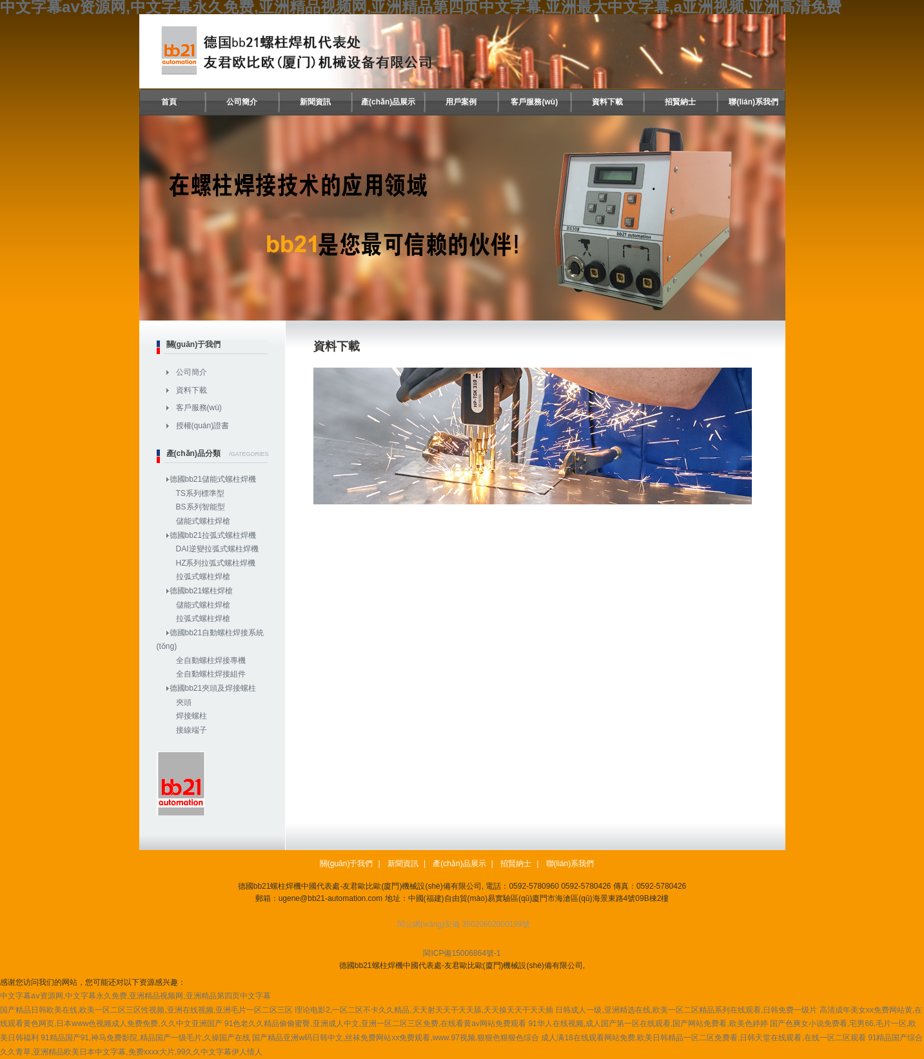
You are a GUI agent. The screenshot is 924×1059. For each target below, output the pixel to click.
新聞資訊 (315, 101)
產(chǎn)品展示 (388, 101)
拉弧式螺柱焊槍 (203, 576)
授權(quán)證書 (203, 425)
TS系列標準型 (200, 493)
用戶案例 (461, 101)
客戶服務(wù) (534, 101)
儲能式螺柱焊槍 (203, 521)
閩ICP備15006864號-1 (461, 953)
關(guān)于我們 (346, 863)
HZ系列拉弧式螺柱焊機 (216, 563)
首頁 (169, 101)
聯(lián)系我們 (753, 101)
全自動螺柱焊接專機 (211, 660)
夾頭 (184, 702)
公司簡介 (241, 101)
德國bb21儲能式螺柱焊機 (213, 479)
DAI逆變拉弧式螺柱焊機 (217, 548)
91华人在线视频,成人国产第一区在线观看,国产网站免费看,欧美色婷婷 (647, 1023)
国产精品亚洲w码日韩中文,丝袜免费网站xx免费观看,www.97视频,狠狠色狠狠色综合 (395, 1037)
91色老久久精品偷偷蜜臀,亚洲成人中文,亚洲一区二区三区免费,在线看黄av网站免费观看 (375, 1023)
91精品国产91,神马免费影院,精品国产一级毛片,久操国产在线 (145, 1037)
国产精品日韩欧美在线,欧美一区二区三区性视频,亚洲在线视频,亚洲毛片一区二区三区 (146, 1009)
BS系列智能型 (200, 506)
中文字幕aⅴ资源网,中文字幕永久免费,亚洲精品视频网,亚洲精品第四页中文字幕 (135, 995)
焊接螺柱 (191, 715)
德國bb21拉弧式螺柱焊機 (213, 535)
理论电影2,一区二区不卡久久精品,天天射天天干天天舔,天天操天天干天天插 (424, 1009)
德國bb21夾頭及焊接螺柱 (213, 688)
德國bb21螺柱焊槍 (201, 590)
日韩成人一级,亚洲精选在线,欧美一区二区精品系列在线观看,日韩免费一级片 (686, 1009)
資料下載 (607, 101)
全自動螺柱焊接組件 (211, 673)
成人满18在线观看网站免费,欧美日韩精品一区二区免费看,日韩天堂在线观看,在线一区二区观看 (703, 1037)
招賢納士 (680, 101)
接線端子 (191, 730)
